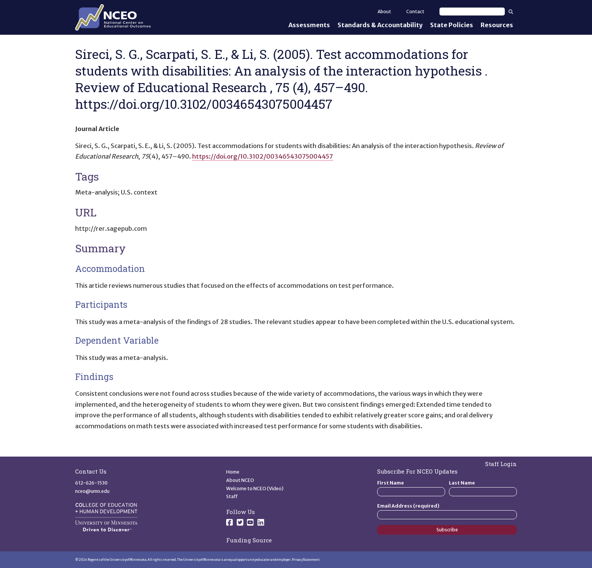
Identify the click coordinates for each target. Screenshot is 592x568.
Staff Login (501, 464)
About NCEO (240, 480)
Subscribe (447, 529)
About (384, 11)
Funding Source (249, 540)
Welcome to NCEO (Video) (255, 488)
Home (232, 472)
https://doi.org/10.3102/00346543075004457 (262, 156)
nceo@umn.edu (92, 491)
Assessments (309, 25)
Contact (415, 11)
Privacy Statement (306, 560)
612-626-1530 (91, 483)
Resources (497, 25)
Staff (232, 496)
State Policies (451, 25)
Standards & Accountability (380, 25)
